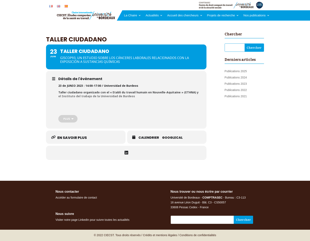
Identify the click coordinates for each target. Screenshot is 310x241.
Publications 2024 (236, 77)
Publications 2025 (236, 71)
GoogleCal (172, 138)
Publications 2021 (236, 96)
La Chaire (130, 15)
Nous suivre (65, 214)
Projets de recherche (221, 15)
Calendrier (148, 138)
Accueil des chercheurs (182, 15)
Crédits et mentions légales (160, 235)
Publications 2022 (236, 90)
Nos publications (254, 15)
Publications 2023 (236, 83)
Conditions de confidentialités (197, 235)
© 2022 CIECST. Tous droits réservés (117, 235)
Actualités (152, 15)
